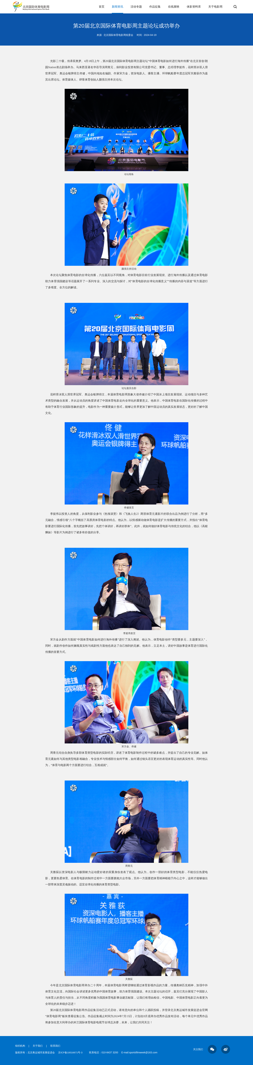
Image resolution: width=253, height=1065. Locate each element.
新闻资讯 (117, 9)
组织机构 (20, 1046)
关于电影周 (215, 9)
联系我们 (55, 1046)
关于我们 (38, 1046)
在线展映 (173, 9)
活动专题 (136, 9)
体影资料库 (194, 9)
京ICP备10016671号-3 (70, 1052)
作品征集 (155, 9)
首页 (101, 9)
